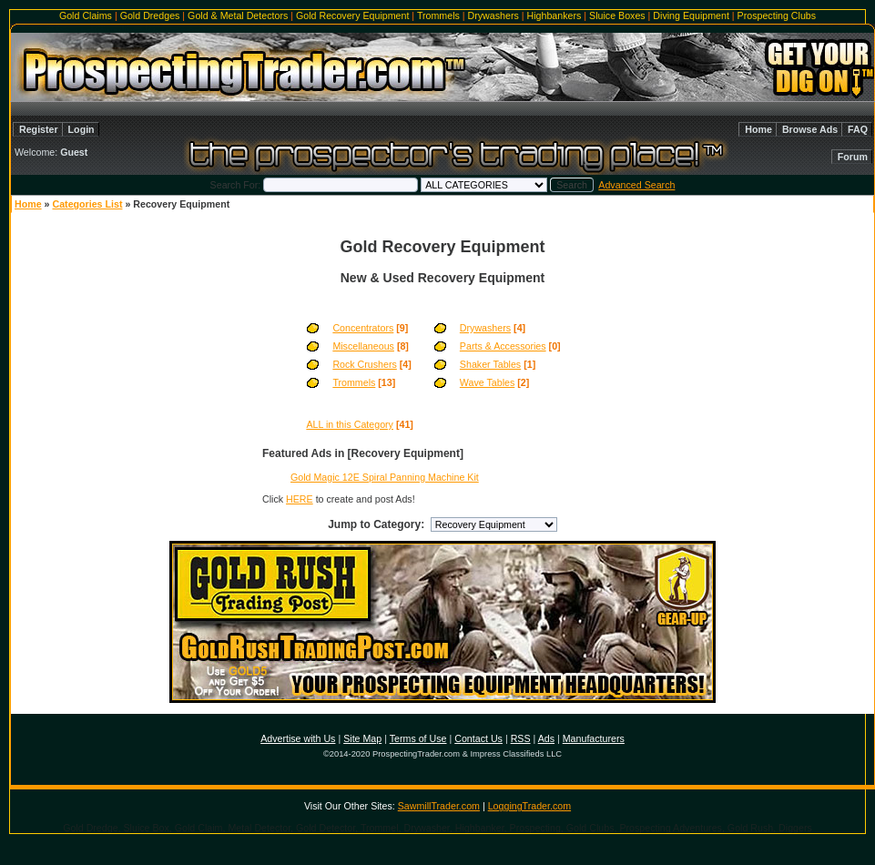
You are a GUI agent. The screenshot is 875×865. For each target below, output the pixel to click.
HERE (299, 499)
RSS (521, 738)
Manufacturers (594, 738)
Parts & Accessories (503, 346)
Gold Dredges (150, 15)
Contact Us (478, 738)
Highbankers (554, 15)
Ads (546, 738)
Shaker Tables (490, 364)
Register (38, 129)
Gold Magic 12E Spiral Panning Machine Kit (384, 477)
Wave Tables (487, 382)
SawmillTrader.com (439, 805)
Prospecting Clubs (777, 15)
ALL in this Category (349, 424)
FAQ (858, 129)
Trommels (438, 15)
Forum (853, 156)
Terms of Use (418, 738)
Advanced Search (636, 184)
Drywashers (493, 15)
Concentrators (362, 327)
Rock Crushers (364, 364)
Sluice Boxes (617, 15)
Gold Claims (85, 15)
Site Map (362, 738)
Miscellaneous (363, 346)
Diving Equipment (691, 15)
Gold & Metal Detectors (238, 15)
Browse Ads (810, 129)
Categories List (87, 203)
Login (81, 129)
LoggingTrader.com (529, 805)
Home (758, 129)
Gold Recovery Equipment (352, 15)
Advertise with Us (297, 738)
